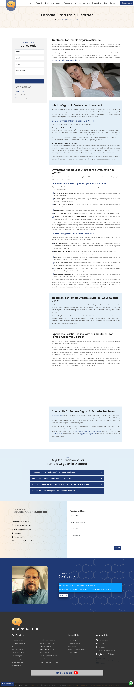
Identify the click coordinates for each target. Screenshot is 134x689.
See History (63, 596)
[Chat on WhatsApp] (130, 683)
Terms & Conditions (74, 644)
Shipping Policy (72, 654)
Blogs (105, 3)
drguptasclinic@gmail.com (26, 97)
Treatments (49, 3)
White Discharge (45, 660)
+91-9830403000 (59, 434)
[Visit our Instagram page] (18, 629)
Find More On (67, 674)
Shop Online (96, 3)
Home (31, 3)
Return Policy (72, 647)
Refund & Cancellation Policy (76, 650)
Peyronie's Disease (17, 650)
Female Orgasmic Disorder (48, 657)
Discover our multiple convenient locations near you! (30, 542)
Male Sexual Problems (46, 647)
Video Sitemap (111, 687)
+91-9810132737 (22, 94)
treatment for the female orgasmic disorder (66, 60)
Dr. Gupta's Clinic (57, 416)
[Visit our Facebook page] (13, 629)
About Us (39, 3)
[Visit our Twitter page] (22, 629)
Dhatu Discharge (17, 660)
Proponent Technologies (70, 687)
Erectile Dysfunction (18, 641)
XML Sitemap (92, 687)
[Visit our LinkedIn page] (32, 629)
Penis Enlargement (17, 663)
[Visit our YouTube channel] (37, 629)
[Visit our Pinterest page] (27, 629)
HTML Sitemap (83, 687)
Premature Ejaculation (18, 644)
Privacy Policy (72, 641)
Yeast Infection (16, 667)
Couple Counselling (18, 654)
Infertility (14, 647)
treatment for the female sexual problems (89, 431)
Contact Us (114, 3)
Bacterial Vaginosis (17, 657)
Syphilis (42, 667)
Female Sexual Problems (47, 641)
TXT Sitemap (121, 687)
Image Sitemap (101, 687)
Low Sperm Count (45, 654)
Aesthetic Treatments (64, 3)
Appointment (127, 3)
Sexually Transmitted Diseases (49, 663)
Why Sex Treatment (82, 3)
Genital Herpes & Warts (47, 644)
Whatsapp (102, 648)
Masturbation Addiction (47, 650)
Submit (29, 80)
